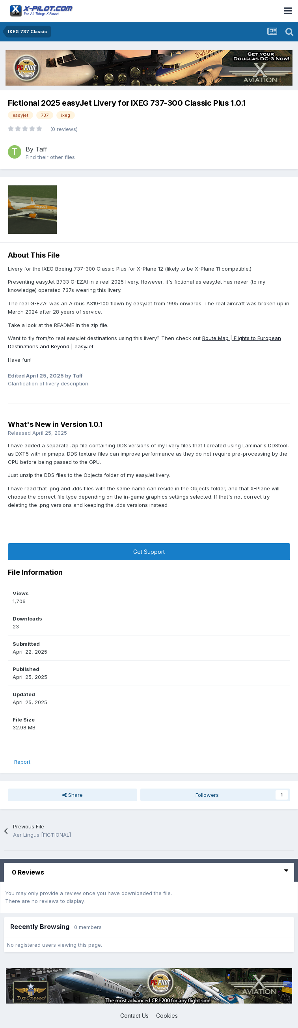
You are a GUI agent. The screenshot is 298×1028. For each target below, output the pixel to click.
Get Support (149, 551)
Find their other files (50, 157)
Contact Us (134, 1015)
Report (22, 762)
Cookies (167, 1015)
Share (72, 795)
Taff (41, 149)
